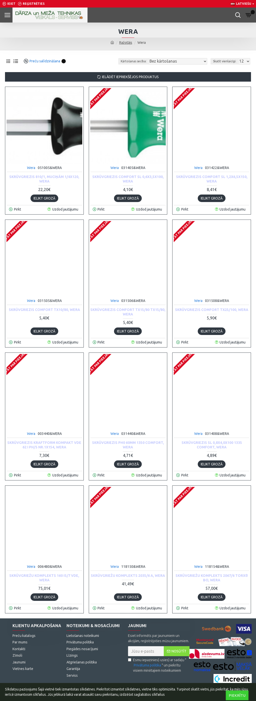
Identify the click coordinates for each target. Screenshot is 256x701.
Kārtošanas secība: (133, 61)
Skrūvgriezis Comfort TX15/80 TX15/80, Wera (128, 312)
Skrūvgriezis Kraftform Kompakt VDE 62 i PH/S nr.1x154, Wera (44, 445)
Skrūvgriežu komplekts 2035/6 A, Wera (128, 576)
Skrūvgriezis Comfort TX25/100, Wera (211, 310)
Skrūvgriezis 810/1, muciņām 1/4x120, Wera (44, 179)
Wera (31, 168)
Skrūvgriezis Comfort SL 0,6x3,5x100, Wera (128, 179)
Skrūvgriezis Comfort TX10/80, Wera (44, 310)
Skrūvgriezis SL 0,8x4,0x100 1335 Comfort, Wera (212, 445)
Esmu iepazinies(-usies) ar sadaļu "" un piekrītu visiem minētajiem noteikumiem (157, 665)
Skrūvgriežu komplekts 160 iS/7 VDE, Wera (44, 578)
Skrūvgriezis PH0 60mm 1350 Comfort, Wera (128, 445)
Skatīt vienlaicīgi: (224, 61)
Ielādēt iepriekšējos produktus (130, 77)
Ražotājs (125, 43)
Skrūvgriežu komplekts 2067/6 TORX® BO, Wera (212, 578)
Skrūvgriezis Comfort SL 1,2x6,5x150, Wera (212, 179)
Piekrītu (237, 695)
